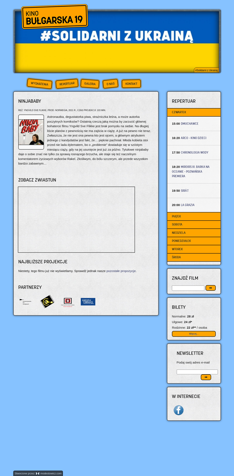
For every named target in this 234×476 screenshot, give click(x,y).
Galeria (90, 84)
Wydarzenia (39, 84)
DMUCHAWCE (189, 123)
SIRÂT (185, 190)
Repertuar (67, 83)
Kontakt (131, 84)
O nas (110, 84)
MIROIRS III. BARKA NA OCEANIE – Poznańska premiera (190, 171)
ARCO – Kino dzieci (193, 138)
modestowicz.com (49, 473)
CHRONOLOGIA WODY (194, 152)
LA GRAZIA (188, 205)
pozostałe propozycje (121, 271)
